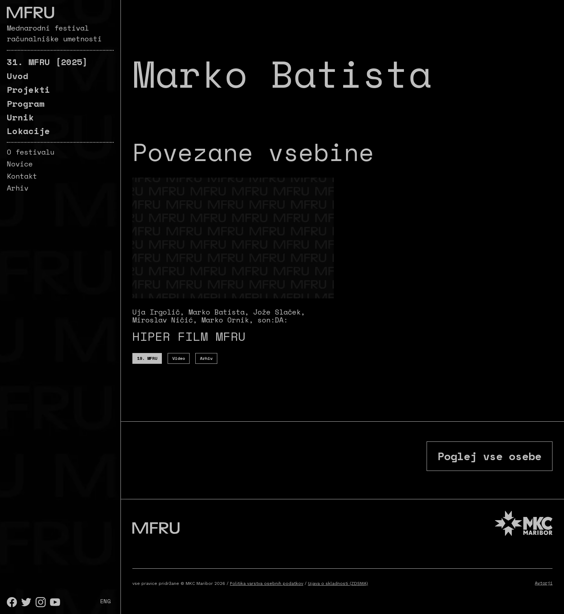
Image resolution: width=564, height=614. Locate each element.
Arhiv (17, 188)
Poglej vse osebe (489, 456)
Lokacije (28, 130)
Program (26, 103)
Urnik (20, 117)
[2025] (47, 61)
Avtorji (543, 583)
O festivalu (30, 152)
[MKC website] (523, 524)
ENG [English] (105, 601)
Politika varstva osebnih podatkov (266, 583)
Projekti (28, 89)
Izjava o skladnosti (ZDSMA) (338, 583)
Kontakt (22, 176)
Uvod (17, 75)
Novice (20, 164)
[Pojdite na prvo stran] (30, 12)
